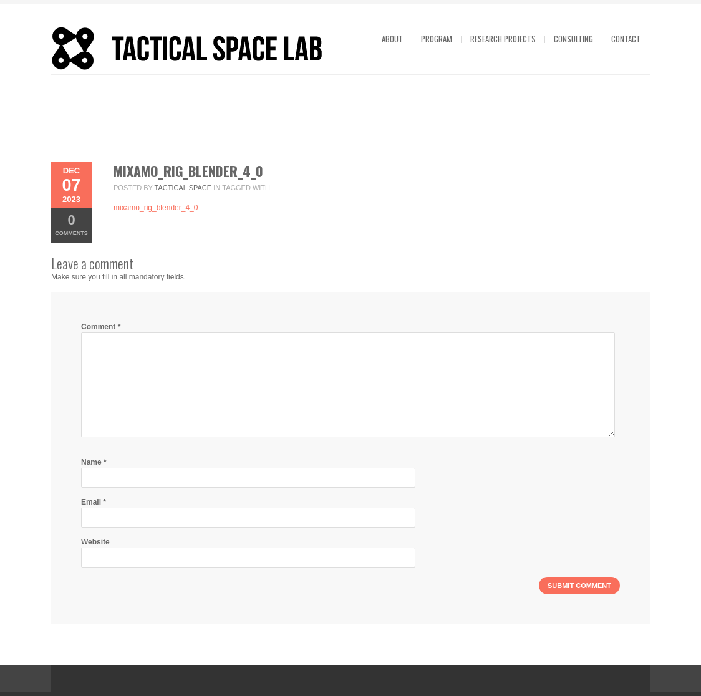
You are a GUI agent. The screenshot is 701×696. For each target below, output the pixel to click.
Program (436, 38)
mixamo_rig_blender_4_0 (188, 171)
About (392, 38)
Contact (626, 38)
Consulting (573, 38)
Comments (71, 224)
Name (94, 462)
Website (95, 542)
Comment (100, 326)
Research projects (503, 38)
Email (93, 502)
